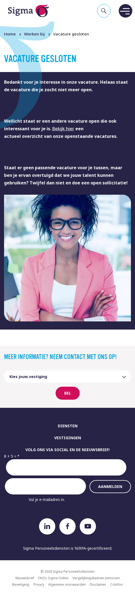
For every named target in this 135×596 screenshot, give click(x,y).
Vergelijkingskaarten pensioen (96, 578)
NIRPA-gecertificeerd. (93, 548)
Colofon (116, 584)
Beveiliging (20, 584)
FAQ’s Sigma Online (53, 578)
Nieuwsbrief (24, 578)
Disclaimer (98, 584)
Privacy (38, 584)
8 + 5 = (10, 456)
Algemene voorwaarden (67, 584)
